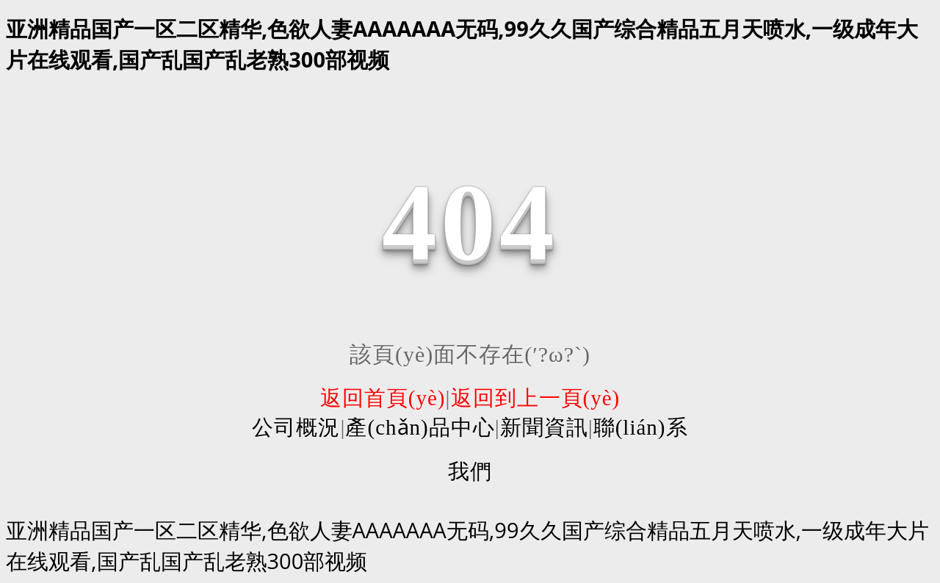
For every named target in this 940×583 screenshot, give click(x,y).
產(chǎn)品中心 (419, 427)
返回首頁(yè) (383, 398)
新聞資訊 (544, 427)
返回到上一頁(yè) (536, 398)
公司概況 (296, 427)
